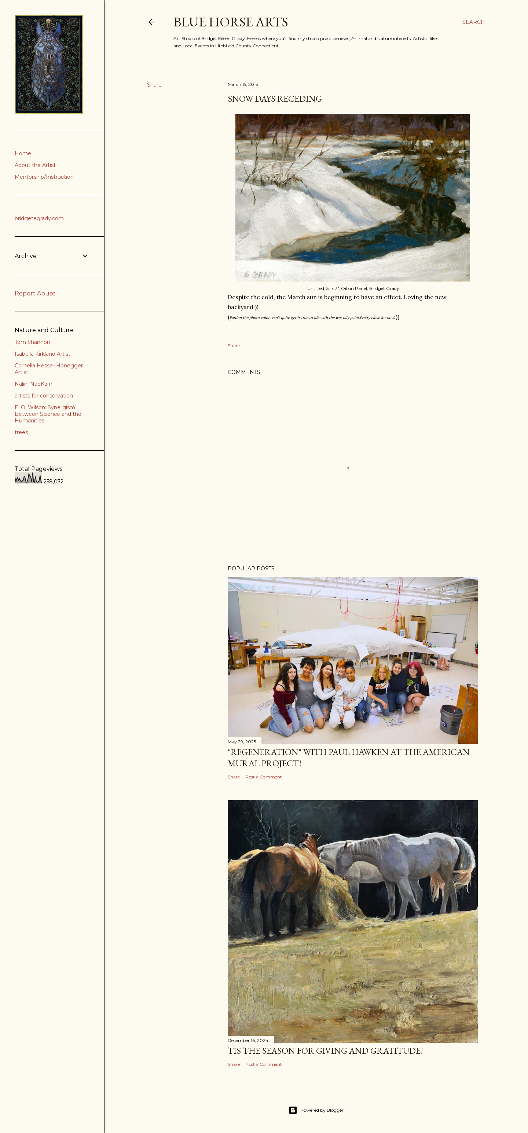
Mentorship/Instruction (44, 177)
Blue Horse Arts (230, 21)
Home (23, 153)
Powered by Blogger (316, 1110)
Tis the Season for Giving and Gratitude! (325, 1050)
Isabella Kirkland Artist (42, 354)
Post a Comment (263, 777)
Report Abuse (35, 293)
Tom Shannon (32, 342)
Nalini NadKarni (34, 384)
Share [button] (154, 84)
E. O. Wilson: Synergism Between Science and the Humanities (48, 414)
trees (21, 432)
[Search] (473, 22)
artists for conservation (44, 395)
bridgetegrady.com (39, 218)
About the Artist (35, 165)
